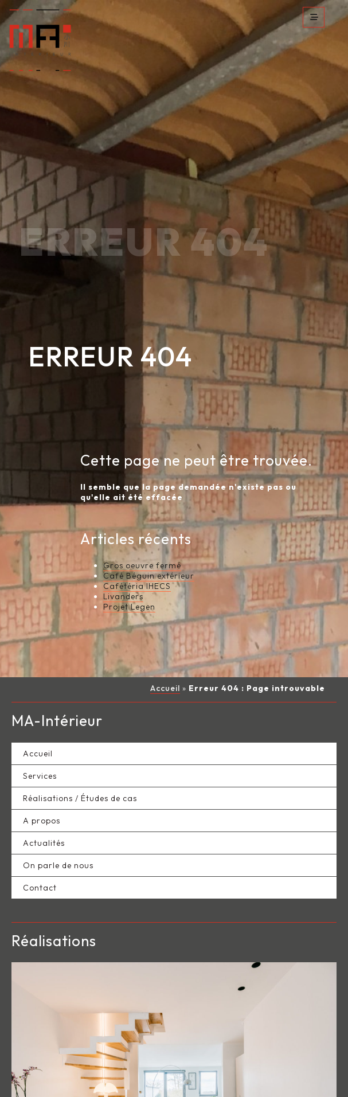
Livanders (123, 576)
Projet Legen (129, 586)
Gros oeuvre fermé (142, 545)
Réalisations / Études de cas (80, 777)
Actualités (44, 822)
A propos (41, 800)
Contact (40, 867)
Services (40, 755)
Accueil (165, 668)
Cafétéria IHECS (137, 566)
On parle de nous (58, 845)
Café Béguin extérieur (148, 556)
